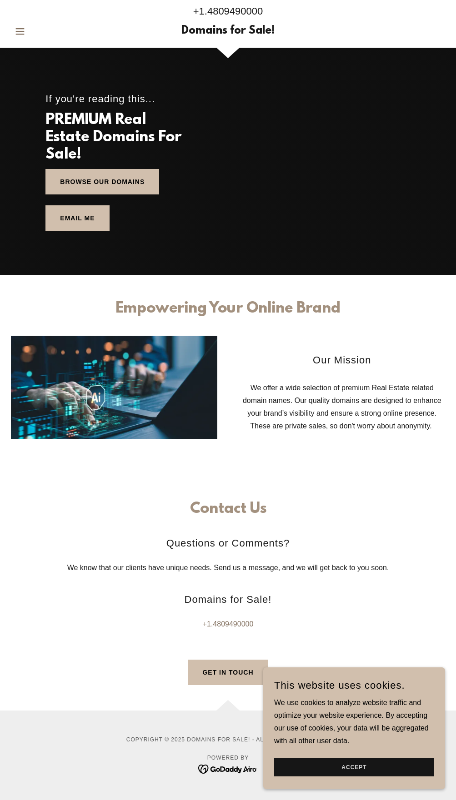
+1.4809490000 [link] (228, 11)
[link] (228, 31)
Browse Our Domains (102, 181)
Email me (77, 218)
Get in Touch (227, 672)
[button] (43, 31)
